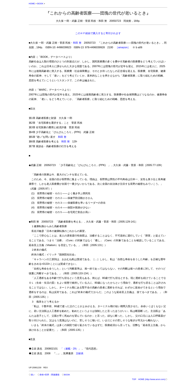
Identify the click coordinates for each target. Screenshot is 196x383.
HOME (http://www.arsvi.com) (151, 379)
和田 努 (77, 42)
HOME (32, 3)
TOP (134, 379)
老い (33, 374)
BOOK (40, 3)
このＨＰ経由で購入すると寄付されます (98, 33)
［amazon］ (123, 47)
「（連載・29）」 (70, 348)
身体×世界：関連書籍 (49, 374)
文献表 (79, 353)
